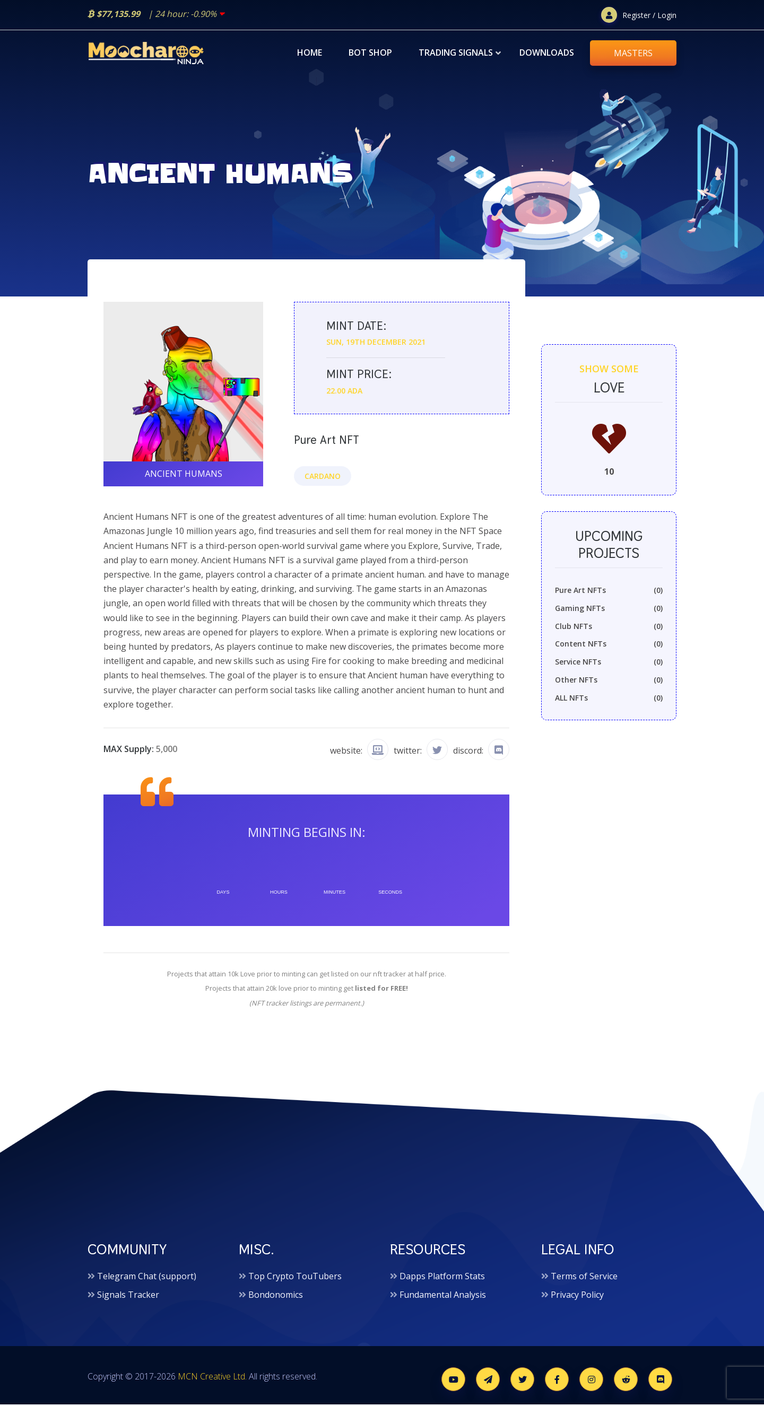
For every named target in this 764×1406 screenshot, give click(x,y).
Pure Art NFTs (609, 593)
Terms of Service (584, 1277)
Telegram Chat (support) (146, 1277)
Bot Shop (370, 52)
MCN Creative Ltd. (212, 1378)
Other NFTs (609, 682)
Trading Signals (456, 52)
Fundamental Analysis (443, 1296)
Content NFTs (609, 646)
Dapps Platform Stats (442, 1277)
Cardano (323, 476)
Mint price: (357, 375)
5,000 (166, 750)
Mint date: (355, 327)
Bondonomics (275, 1296)
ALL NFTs (609, 700)
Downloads (546, 52)
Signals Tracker (128, 1296)
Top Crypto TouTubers (295, 1277)
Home (309, 52)
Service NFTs (609, 664)
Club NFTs (609, 628)
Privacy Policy (577, 1296)
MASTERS (633, 53)
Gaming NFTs (609, 611)
